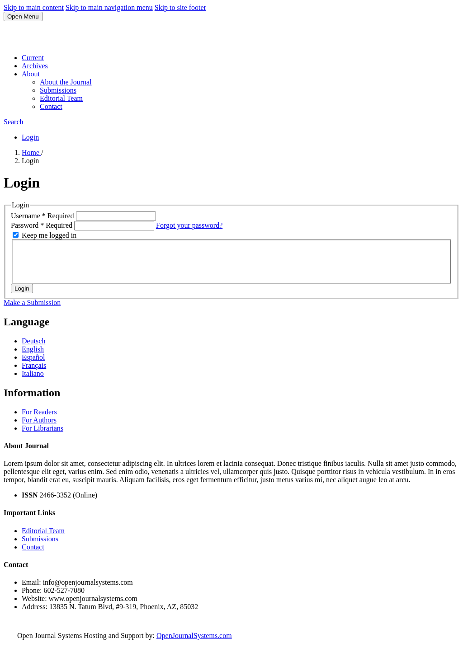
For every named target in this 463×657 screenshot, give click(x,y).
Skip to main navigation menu (109, 7)
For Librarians (42, 428)
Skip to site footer (180, 7)
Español (33, 357)
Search (14, 122)
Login (30, 137)
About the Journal (66, 82)
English (33, 349)
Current (33, 57)
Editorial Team (61, 98)
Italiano (33, 373)
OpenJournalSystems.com (194, 635)
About (31, 74)
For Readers (39, 412)
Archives (35, 66)
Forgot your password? (189, 225)
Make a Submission (32, 302)
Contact (51, 106)
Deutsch (33, 341)
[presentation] (87, 260)
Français (34, 365)
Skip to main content (34, 7)
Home (31, 152)
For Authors (39, 420)
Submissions (58, 90)
